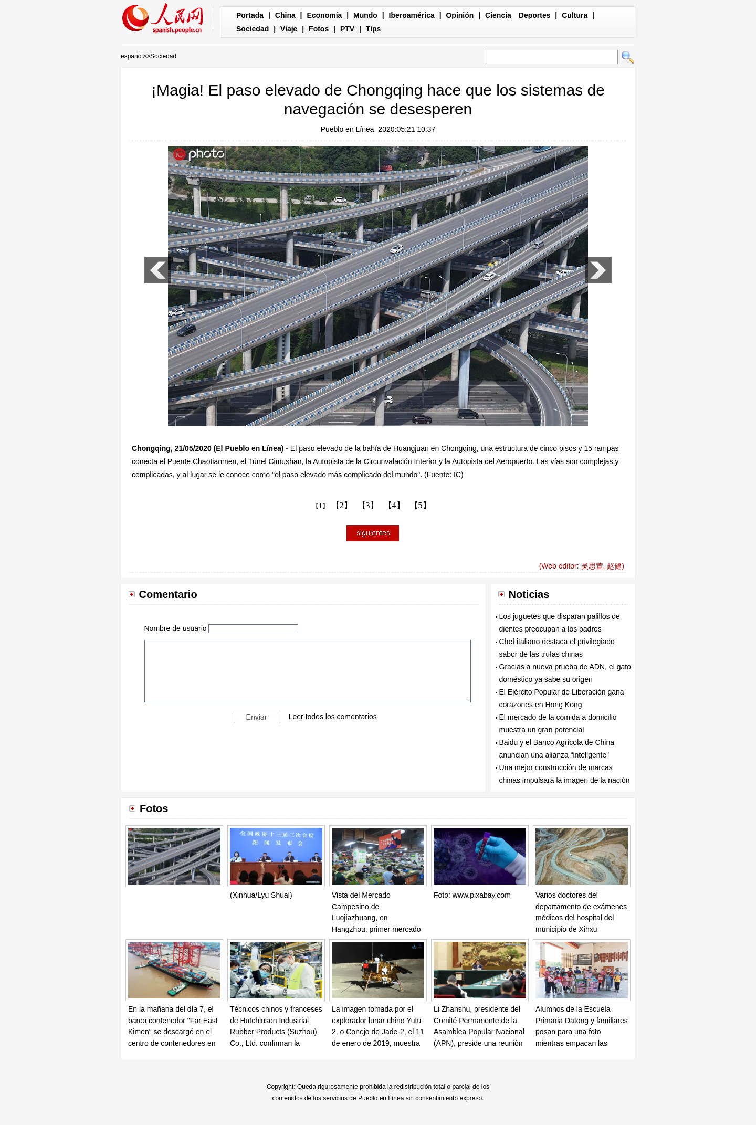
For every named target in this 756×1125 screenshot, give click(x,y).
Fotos (319, 29)
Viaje (288, 29)
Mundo (365, 15)
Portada (250, 15)
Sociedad (252, 29)
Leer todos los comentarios (333, 716)
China (285, 15)
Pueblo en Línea (347, 129)
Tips (373, 29)
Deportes (535, 15)
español (132, 56)
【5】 (420, 505)
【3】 (368, 505)
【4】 (394, 505)
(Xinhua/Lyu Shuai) (261, 895)
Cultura (574, 15)
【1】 (320, 506)
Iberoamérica (412, 15)
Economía (324, 15)
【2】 (341, 505)
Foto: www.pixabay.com (472, 895)
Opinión (460, 15)
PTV (347, 29)
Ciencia (498, 15)
